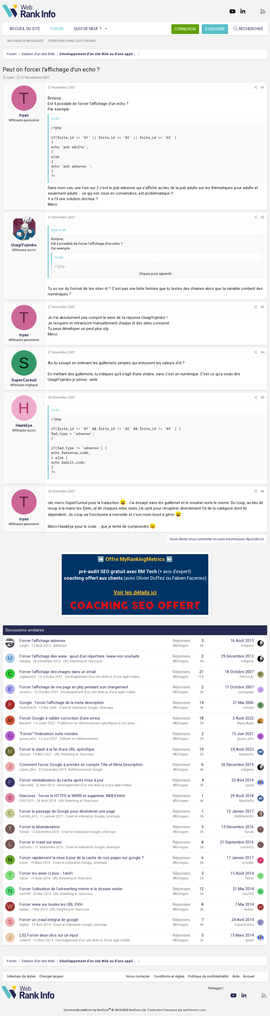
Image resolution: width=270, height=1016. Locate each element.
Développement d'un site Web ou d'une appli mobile (102, 677)
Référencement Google (86, 769)
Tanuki (24, 832)
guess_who (28, 739)
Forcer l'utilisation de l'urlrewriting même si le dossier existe (71, 888)
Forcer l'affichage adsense (42, 640)
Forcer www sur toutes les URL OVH (51, 904)
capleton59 (28, 677)
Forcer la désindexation (40, 827)
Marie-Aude (245, 723)
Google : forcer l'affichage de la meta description (62, 702)
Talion (24, 878)
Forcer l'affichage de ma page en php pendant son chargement (74, 687)
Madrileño (246, 754)
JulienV (25, 940)
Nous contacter (137, 976)
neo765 (25, 894)
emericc (26, 692)
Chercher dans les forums (73, 41)
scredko (248, 863)
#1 (262, 87)
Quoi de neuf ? (89, 28)
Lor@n (24, 646)
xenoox (248, 708)
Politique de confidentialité (207, 976)
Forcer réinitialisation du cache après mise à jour (62, 780)
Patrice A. (247, 677)
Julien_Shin (28, 769)
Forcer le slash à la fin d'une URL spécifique (57, 749)
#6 (262, 491)
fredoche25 (28, 708)
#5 (262, 397)
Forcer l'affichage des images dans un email (58, 671)
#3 (262, 307)
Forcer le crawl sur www (40, 842)
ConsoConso (244, 925)
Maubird (25, 723)
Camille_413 (28, 816)
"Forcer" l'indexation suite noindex (49, 733)
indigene (247, 646)
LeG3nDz (26, 847)
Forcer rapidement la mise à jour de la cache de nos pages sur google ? (82, 857)
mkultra (25, 661)
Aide (234, 976)
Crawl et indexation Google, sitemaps (86, 708)
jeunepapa (246, 692)
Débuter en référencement (79, 739)
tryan (10, 77)
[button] (107, 28)
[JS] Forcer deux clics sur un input (49, 935)
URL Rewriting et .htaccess (83, 661)
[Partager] (255, 88)
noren (24, 863)
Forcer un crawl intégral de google (49, 919)
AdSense (59, 646)
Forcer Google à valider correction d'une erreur (60, 718)
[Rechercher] (246, 28)
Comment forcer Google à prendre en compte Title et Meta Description (81, 764)
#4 (262, 352)
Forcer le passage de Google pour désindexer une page (67, 811)
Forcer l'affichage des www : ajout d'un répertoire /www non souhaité (79, 656)
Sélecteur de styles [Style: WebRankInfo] (22, 976)
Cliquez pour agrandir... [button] (156, 274)
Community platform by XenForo (105, 1010)
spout (249, 785)
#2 (262, 217)
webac (24, 909)
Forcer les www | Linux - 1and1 (46, 873)
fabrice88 (26, 785)
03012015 (27, 801)
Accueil (247, 976)
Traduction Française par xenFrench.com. (176, 1010)
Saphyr (24, 925)
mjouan (25, 754)
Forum (58, 28)
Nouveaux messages (26, 41)
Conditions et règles (167, 976)
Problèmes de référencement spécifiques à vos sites (96, 723)
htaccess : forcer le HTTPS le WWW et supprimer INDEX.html (72, 795)
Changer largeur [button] (53, 976)
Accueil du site (26, 28)
